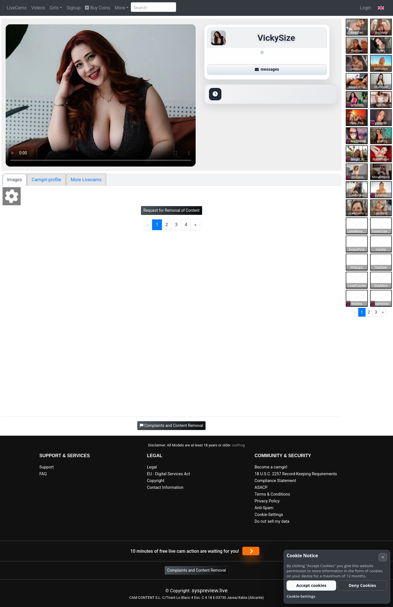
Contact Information (165, 487)
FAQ (43, 474)
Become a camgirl (271, 467)
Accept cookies (311, 585)
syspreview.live (210, 590)
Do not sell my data (272, 521)
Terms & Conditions (272, 494)
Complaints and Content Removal (196, 570)
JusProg (238, 445)
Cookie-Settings (269, 514)
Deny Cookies (362, 585)
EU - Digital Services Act (168, 474)
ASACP (261, 487)
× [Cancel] (382, 557)
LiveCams (17, 7)
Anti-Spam (264, 508)
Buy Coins (97, 7)
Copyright (155, 480)
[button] (381, 8)
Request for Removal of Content (172, 210)
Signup (73, 7)
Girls (54, 7)
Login (365, 7)
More (120, 7)
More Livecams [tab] (86, 179)
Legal (152, 467)
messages (267, 69)
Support (46, 467)
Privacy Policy (267, 501)
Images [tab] (14, 179)
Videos (38, 7)
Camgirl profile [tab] (46, 179)
